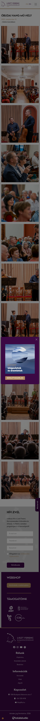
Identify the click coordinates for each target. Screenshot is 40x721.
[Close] (36, 337)
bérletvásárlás (15, 376)
